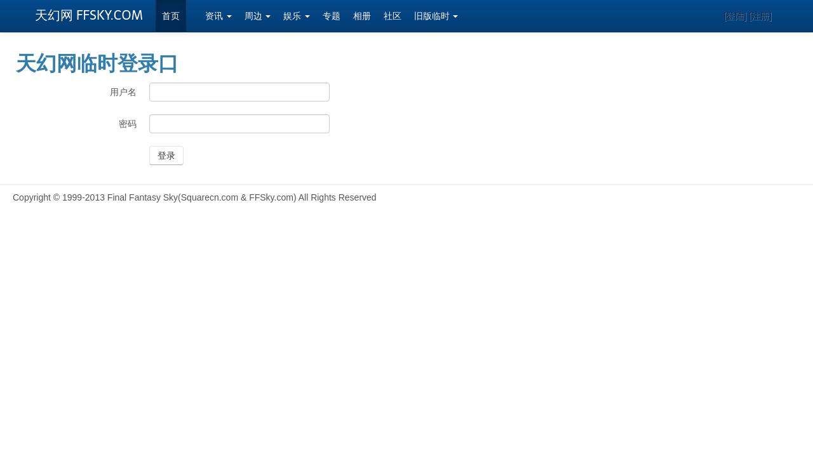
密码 (128, 124)
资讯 (218, 16)
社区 (392, 16)
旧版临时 (436, 16)
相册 (362, 16)
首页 (171, 16)
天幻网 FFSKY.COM (89, 15)
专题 (331, 16)
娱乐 (296, 16)
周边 (258, 16)
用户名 (123, 92)
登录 (166, 155)
